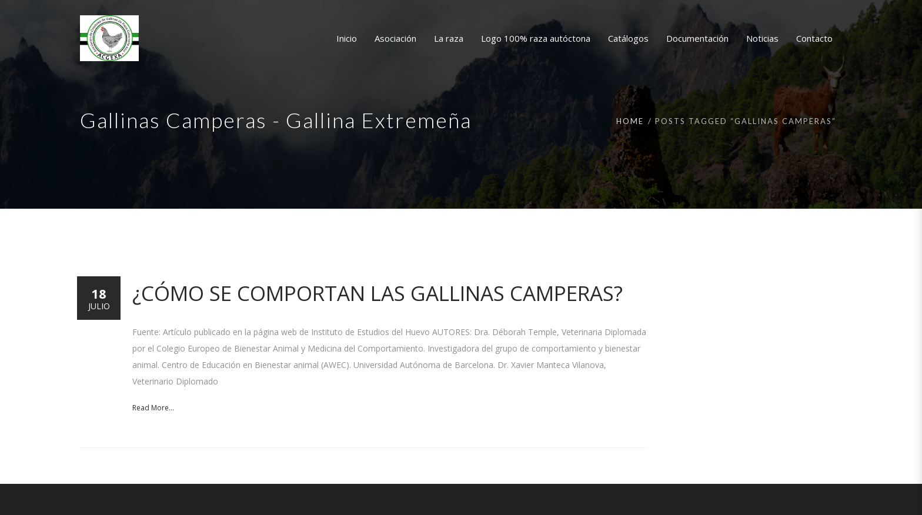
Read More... (153, 408)
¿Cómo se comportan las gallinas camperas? (377, 293)
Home (630, 121)
